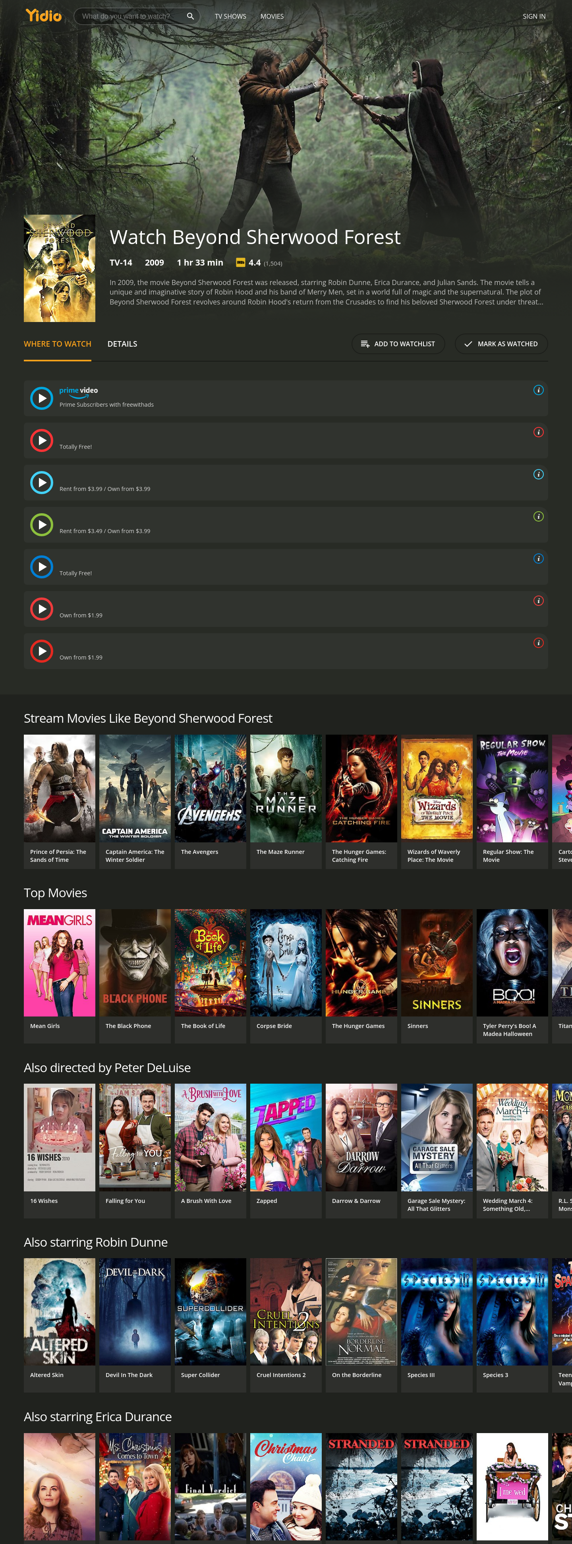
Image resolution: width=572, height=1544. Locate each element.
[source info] (537, 390)
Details (122, 343)
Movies (272, 16)
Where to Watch (57, 343)
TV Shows (230, 16)
